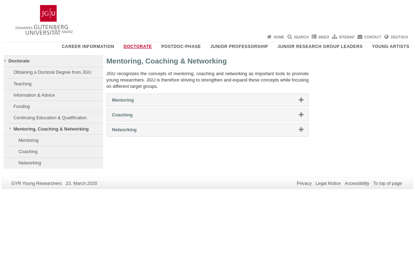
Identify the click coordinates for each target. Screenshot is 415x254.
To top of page (387, 183)
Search (301, 37)
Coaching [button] (131, 116)
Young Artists (390, 46)
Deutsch (399, 37)
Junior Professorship (239, 46)
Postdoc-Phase (181, 46)
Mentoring (28, 140)
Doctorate (138, 46)
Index (323, 37)
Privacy (304, 183)
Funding (21, 106)
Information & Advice (34, 95)
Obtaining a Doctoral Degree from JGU (52, 72)
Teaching (22, 83)
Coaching (27, 151)
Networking (29, 162)
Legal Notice (328, 183)
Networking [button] (133, 131)
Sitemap (346, 37)
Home (278, 37)
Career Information (88, 46)
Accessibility (357, 183)
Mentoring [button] (132, 101)
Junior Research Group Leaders (319, 46)
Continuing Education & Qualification (50, 117)
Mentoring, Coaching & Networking (51, 129)
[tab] (207, 100)
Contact (372, 37)
